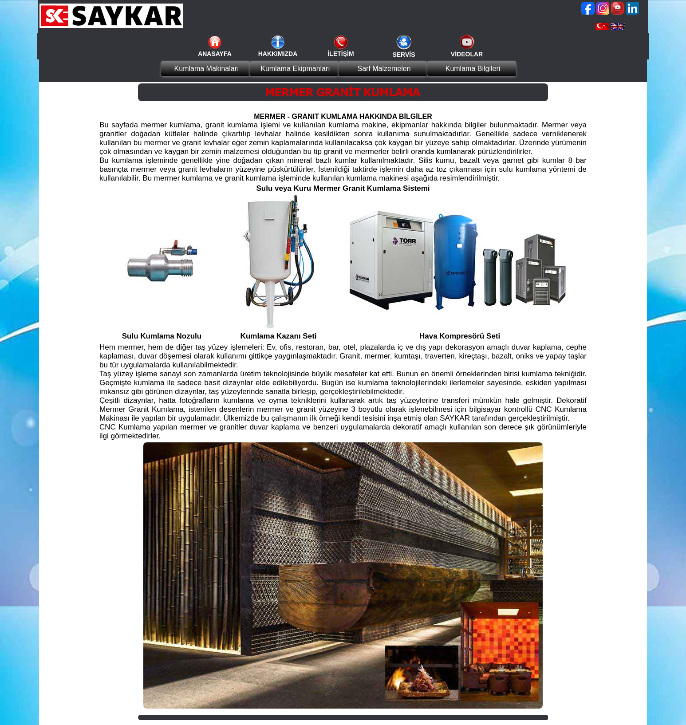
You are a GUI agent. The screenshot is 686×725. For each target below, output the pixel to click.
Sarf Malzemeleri (383, 68)
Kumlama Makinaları (206, 68)
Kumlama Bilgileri (473, 68)
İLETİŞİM (340, 53)
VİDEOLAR (467, 54)
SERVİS (403, 54)
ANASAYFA (215, 53)
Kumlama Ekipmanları (295, 68)
